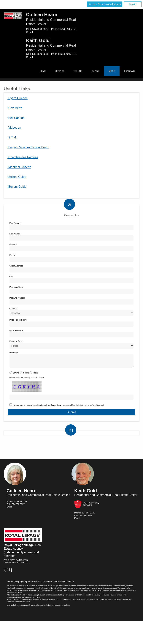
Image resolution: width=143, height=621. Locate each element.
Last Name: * (15, 234)
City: (11, 276)
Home (43, 71)
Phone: (12, 255)
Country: (13, 308)
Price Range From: (18, 320)
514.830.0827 (40, 29)
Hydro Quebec (18, 98)
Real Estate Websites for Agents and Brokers (52, 607)
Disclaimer (47, 584)
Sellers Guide (17, 176)
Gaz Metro (15, 108)
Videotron (14, 127)
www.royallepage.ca (16, 584)
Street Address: (16, 266)
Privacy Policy (34, 584)
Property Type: (16, 341)
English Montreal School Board (28, 147)
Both (36, 375)
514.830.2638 (40, 53)
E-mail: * (13, 244)
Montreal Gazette (19, 167)
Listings (59, 71)
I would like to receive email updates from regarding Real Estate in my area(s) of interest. (58, 407)
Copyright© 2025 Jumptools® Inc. (20, 607)
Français (129, 71)
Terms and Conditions (64, 584)
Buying (95, 71)
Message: (13, 353)
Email (29, 32)
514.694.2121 (68, 29)
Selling (78, 71)
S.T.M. (12, 137)
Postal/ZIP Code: (17, 298)
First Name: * (15, 223)
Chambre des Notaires (23, 157)
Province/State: (16, 287)
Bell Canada (16, 117)
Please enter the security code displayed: (26, 380)
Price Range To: (16, 330)
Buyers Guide (17, 186)
